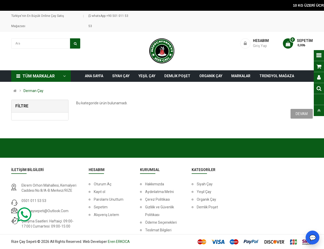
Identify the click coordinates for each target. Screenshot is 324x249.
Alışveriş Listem (106, 215)
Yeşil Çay (204, 192)
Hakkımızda (154, 184)
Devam (302, 114)
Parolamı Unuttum (108, 199)
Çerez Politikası (157, 199)
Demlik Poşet (207, 207)
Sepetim (101, 207)
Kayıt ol (99, 192)
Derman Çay (33, 91)
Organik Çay (206, 199)
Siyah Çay (205, 184)
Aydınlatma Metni (159, 192)
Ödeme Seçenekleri (161, 222)
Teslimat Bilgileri (158, 230)
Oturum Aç (102, 184)
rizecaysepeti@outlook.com (44, 211)
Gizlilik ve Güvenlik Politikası (159, 211)
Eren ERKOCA (119, 242)
